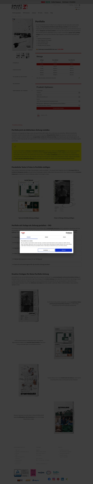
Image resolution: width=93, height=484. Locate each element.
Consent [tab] (28, 237)
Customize (46, 250)
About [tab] (64, 237)
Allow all (63, 250)
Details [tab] (46, 237)
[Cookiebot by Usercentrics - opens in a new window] (67, 233)
